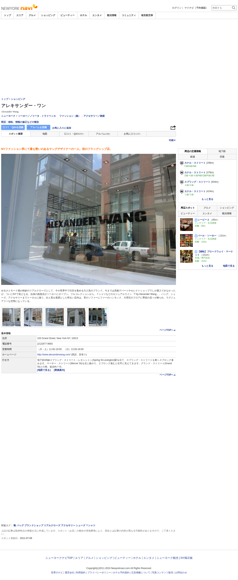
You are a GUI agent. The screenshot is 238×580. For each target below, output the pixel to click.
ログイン (176, 7)
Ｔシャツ (90, 525)
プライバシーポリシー (99, 572)
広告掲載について (140, 572)
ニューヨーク (8, 116)
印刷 (172, 140)
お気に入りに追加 (61, 128)
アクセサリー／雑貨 (94, 116)
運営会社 (69, 572)
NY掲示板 (187, 557)
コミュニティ (129, 15)
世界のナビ (57, 572)
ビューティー (67, 15)
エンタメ (97, 15)
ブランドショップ (33, 525)
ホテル (83, 15)
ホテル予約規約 (121, 572)
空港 (222, 156)
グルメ (32, 15)
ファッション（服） (70, 116)
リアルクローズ (52, 525)
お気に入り (132, 133)
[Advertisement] (119, 30)
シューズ (80, 525)
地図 (44, 133)
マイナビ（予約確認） (196, 7)
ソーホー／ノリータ (28, 116)
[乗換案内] (59, 370)
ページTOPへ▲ (167, 330)
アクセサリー (68, 525)
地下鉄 (222, 151)
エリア (19, 15)
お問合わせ (181, 572)
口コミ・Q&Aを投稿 (13, 127)
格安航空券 (147, 15)
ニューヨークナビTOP (59, 557)
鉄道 (192, 156)
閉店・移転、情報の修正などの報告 (20, 122)
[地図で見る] (44, 370)
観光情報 (111, 15)
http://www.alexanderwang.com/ (53, 354)
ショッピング (48, 15)
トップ (7, 15)
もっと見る (207, 199)
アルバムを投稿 (38, 127)
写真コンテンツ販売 (162, 572)
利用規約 (80, 572)
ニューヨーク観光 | (168, 557)
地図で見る (229, 265)
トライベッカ (49, 116)
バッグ (20, 525)
